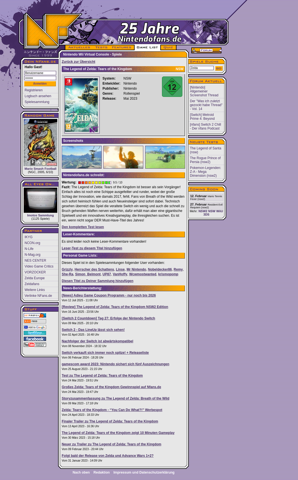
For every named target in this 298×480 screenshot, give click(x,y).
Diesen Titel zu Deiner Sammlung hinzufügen (97, 281)
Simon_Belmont (88, 274)
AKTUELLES (78, 47)
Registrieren (34, 90)
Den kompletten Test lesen (83, 227)
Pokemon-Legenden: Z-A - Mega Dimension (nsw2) (205, 172)
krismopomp (168, 274)
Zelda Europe (35, 278)
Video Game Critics (39, 266)
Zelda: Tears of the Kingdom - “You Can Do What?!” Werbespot (112, 410)
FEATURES (122, 47)
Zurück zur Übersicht (78, 62)
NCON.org (32, 243)
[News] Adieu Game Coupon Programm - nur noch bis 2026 (109, 295)
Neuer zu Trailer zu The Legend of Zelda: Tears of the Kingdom (111, 444)
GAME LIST (147, 47)
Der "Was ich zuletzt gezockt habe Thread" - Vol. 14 (206, 105)
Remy (178, 269)
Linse (120, 269)
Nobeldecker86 (160, 269)
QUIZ (168, 47)
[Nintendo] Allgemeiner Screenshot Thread (204, 91)
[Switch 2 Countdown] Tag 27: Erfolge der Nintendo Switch (108, 318)
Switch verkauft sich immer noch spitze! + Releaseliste (105, 353)
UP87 (106, 274)
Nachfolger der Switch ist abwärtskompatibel (97, 341)
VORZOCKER (35, 272)
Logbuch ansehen (38, 96)
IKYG (29, 237)
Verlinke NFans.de (38, 296)
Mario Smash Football (40, 144)
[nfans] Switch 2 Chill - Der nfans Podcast (205, 126)
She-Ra (67, 274)
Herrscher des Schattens (94, 269)
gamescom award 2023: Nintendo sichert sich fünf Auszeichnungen (115, 364)
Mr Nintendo (136, 269)
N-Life (29, 249)
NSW (211, 211)
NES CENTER (35, 260)
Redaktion (102, 472)
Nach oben (81, 472)
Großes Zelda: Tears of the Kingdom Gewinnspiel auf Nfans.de (111, 387)
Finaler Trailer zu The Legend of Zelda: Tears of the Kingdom (110, 421)
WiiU (219, 211)
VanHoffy (120, 274)
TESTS (100, 47)
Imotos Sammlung (40, 202)
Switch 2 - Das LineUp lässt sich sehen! (93, 330)
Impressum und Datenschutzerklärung (144, 472)
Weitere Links (35, 290)
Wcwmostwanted (142, 274)
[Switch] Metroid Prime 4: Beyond (202, 117)
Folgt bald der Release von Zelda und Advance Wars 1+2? (108, 456)
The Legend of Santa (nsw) (205, 150)
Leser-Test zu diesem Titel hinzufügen (92, 248)
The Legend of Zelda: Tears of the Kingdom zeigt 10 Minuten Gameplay (118, 433)
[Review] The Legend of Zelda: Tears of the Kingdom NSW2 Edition (115, 307)
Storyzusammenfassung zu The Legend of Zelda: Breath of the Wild (115, 398)
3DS (206, 214)
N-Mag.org (32, 255)
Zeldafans (32, 284)
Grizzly (67, 269)
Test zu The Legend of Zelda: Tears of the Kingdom (102, 376)
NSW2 (203, 211)
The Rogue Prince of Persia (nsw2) (205, 160)
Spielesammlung (37, 102)
